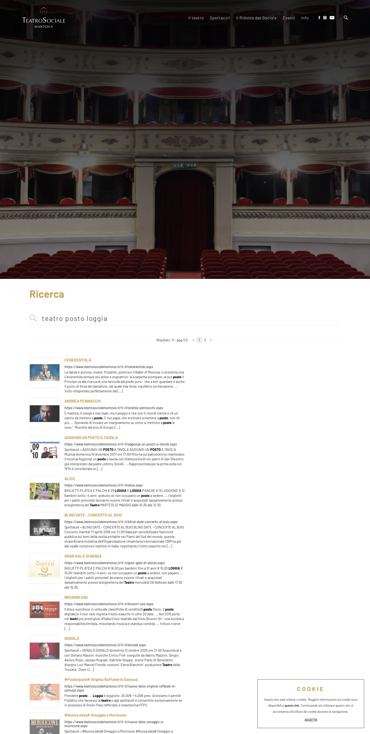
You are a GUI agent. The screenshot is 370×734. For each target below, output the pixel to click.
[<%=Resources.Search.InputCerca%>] (184, 318)
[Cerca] (346, 18)
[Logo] (43, 18)
